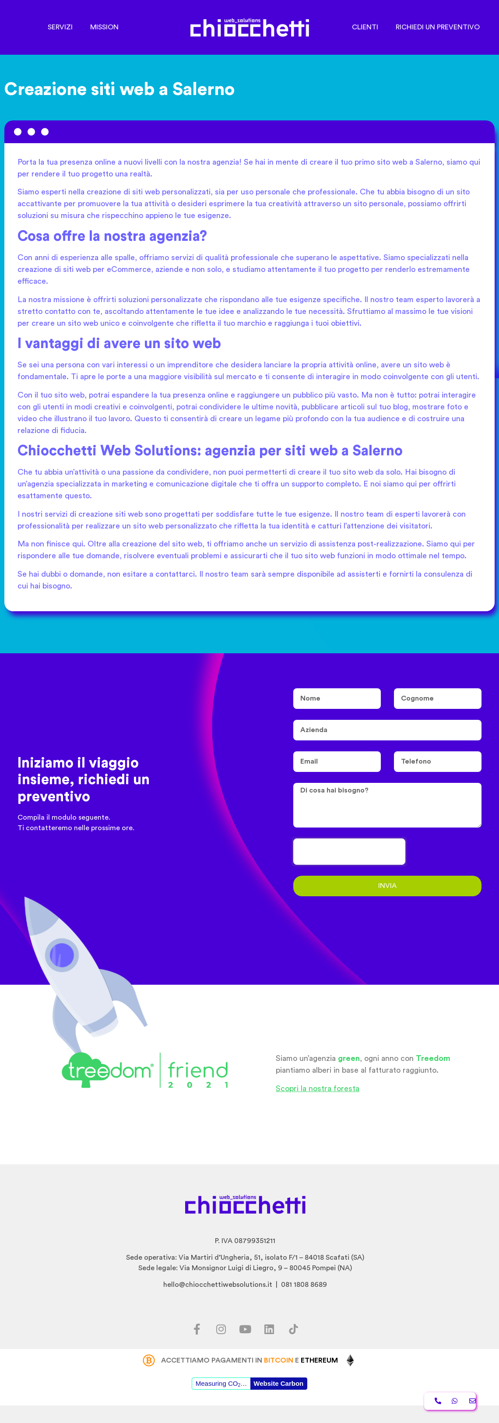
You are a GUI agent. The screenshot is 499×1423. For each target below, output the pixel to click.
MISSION (104, 27)
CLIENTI (365, 27)
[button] (438, 1401)
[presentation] (349, 851)
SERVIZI (60, 27)
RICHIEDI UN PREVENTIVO (438, 27)
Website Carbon (278, 1383)
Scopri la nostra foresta (317, 1088)
